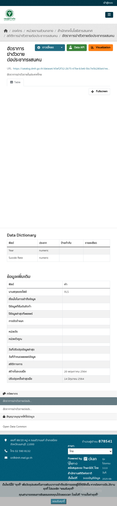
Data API (76, 47)
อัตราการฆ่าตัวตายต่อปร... (17, 401)
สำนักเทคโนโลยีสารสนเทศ (75, 30)
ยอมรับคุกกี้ (58, 501)
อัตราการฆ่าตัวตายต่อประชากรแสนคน (88, 35)
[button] (60, 47)
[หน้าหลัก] (6, 30)
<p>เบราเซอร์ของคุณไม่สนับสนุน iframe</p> (58, 159)
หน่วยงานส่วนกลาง (40, 30)
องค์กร (17, 30)
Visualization (100, 47)
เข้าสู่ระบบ (108, 3)
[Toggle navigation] (109, 15)
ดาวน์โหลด (45, 47)
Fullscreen (99, 91)
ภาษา (71, 446)
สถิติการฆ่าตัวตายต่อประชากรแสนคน (32, 35)
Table (15, 82)
